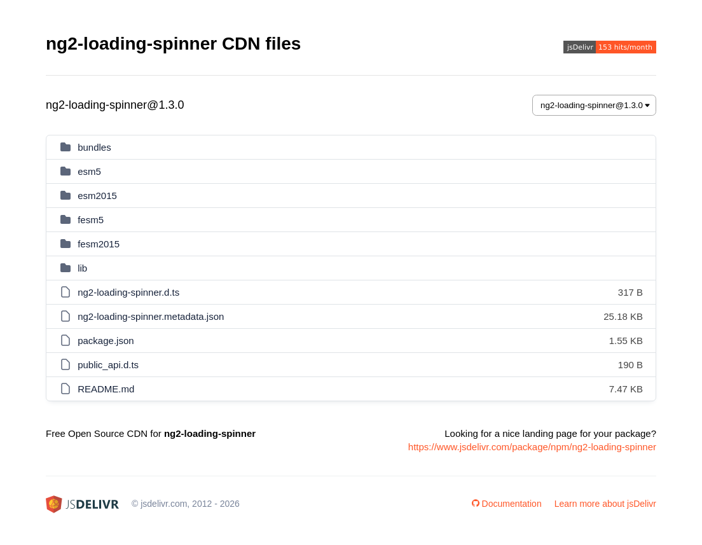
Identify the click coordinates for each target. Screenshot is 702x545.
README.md (106, 388)
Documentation (507, 504)
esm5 (89, 171)
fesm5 (91, 219)
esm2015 (97, 195)
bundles (94, 147)
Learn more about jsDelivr (605, 504)
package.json (106, 340)
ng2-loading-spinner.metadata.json (151, 316)
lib (82, 268)
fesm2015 (99, 243)
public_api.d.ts (108, 364)
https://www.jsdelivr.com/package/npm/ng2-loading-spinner (532, 446)
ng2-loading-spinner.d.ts (128, 292)
